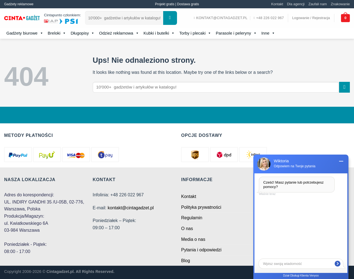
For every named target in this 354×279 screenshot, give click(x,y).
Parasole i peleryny (236, 33)
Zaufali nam (317, 4)
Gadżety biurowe (24, 33)
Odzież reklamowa (119, 33)
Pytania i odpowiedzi (201, 249)
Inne (268, 33)
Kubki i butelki (159, 33)
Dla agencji (295, 4)
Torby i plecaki (195, 33)
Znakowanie (340, 4)
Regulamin (191, 217)
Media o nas (193, 239)
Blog (185, 260)
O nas (187, 228)
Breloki (57, 33)
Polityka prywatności (201, 207)
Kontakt (277, 4)
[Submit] (170, 18)
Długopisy (83, 33)
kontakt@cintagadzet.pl (131, 207)
